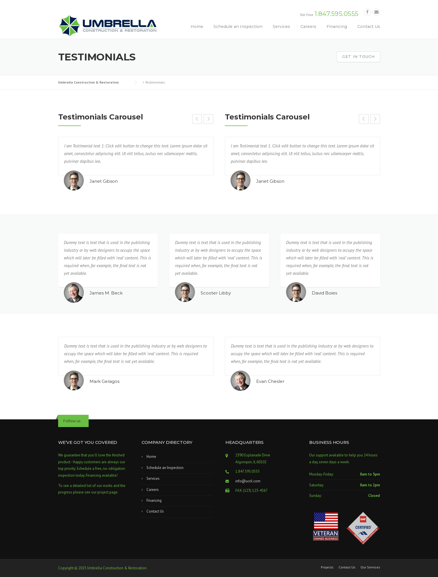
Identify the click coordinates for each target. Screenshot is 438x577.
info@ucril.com (247, 481)
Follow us (71, 420)
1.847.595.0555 (336, 14)
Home (197, 26)
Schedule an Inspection (237, 26)
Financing (337, 26)
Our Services (370, 567)
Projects (327, 567)
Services (281, 26)
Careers (308, 26)
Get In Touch (358, 56)
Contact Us (368, 26)
